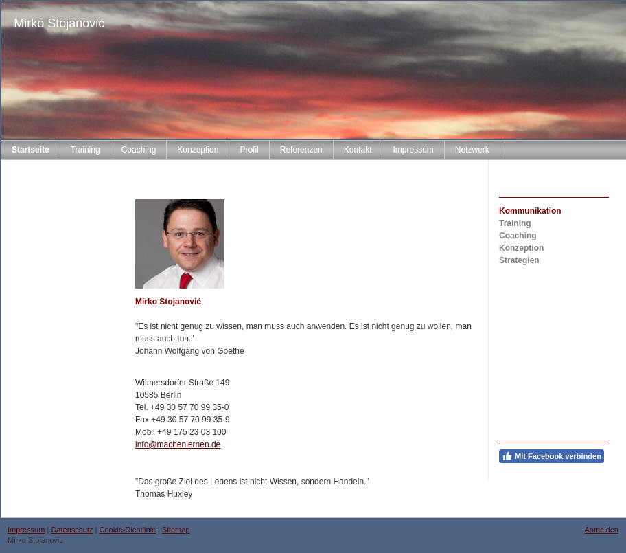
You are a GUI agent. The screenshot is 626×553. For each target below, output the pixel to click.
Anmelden (601, 530)
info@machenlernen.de (177, 444)
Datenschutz (72, 530)
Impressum (26, 530)
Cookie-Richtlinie (128, 530)
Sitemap (175, 530)
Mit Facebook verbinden (551, 456)
